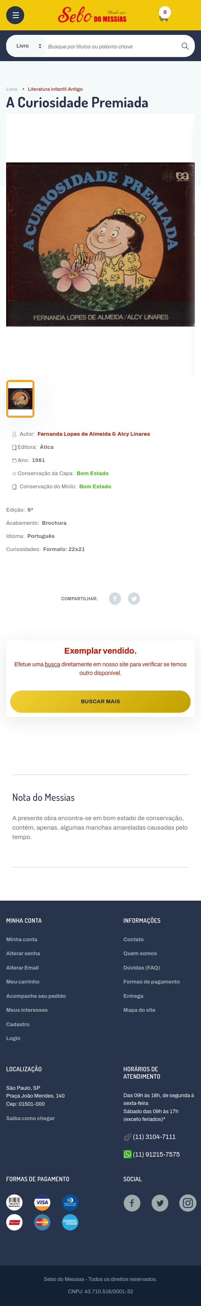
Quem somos (140, 953)
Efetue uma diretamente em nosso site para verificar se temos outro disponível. (100, 668)
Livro (12, 89)
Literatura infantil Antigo (55, 89)
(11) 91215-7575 (151, 1154)
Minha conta (21, 939)
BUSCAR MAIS (100, 701)
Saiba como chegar (30, 1118)
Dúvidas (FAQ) (141, 968)
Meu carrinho (22, 982)
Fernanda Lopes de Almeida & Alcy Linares (93, 434)
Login (13, 1038)
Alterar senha (23, 953)
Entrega (133, 996)
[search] (114, 46)
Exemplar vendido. (100, 650)
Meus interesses (27, 1010)
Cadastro (18, 1024)
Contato (133, 939)
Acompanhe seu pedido (36, 996)
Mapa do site (139, 1010)
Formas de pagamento (151, 982)
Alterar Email (22, 968)
